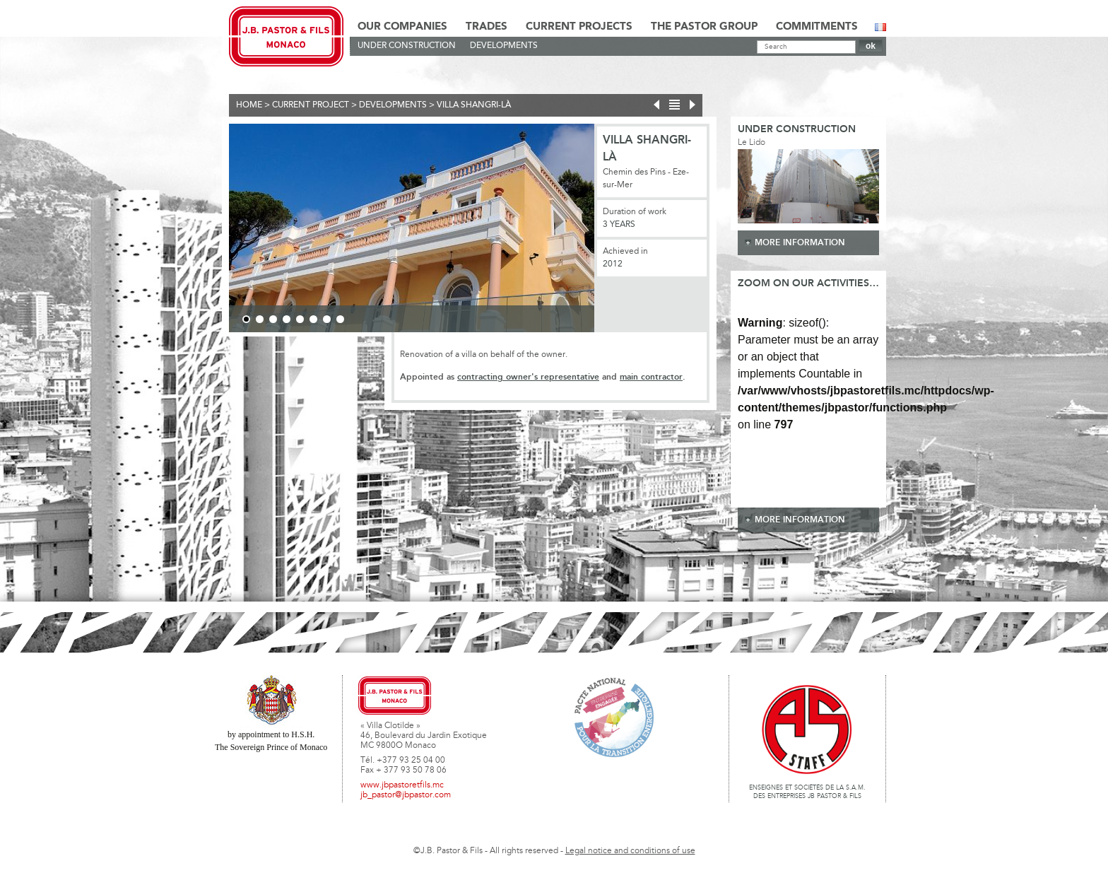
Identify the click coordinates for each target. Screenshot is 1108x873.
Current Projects (579, 27)
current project (310, 105)
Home (249, 105)
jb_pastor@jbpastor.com (405, 795)
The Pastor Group (704, 27)
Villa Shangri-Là (474, 105)
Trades (486, 27)
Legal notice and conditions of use (630, 851)
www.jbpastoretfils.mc (402, 785)
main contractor (651, 377)
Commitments (817, 27)
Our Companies (402, 27)
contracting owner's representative (528, 377)
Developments (504, 46)
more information (800, 242)
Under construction (407, 46)
